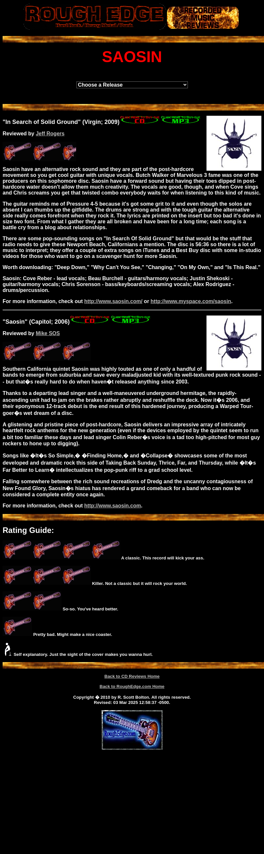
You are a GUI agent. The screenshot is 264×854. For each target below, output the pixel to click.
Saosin (15, 321)
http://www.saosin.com (112, 505)
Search (22, 122)
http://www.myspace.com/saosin (191, 301)
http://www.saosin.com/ (113, 301)
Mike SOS (48, 333)
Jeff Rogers (50, 133)
